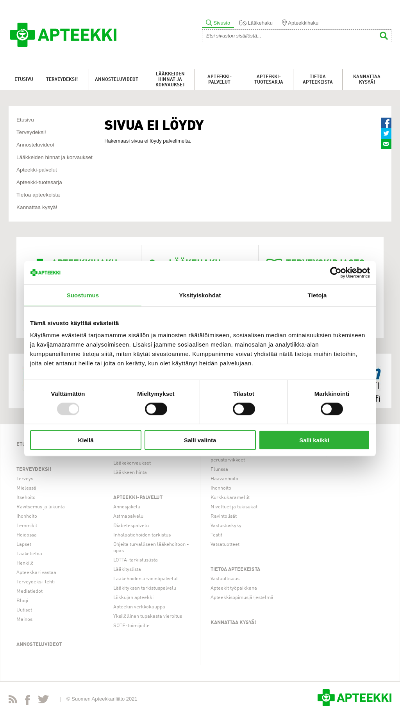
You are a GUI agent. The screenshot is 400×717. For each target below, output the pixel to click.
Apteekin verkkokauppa (139, 607)
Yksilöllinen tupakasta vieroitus (147, 616)
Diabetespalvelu (131, 525)
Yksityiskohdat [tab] (200, 294)
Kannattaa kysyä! (366, 80)
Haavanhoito (224, 478)
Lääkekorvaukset (132, 463)
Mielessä (26, 488)
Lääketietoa (29, 553)
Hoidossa (26, 535)
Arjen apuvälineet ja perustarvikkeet (232, 457)
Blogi (22, 600)
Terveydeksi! (62, 79)
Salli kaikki (314, 440)
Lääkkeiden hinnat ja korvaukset (170, 80)
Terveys (24, 478)
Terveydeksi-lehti (35, 582)
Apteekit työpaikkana (234, 588)
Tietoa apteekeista (318, 80)
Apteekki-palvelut (219, 80)
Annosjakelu (126, 507)
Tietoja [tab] (317, 294)
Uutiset (24, 610)
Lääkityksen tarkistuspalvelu (144, 588)
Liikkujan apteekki (133, 597)
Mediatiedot (29, 591)
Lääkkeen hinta (130, 472)
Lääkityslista (127, 569)
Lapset (23, 544)
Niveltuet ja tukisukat (234, 507)
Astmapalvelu (128, 516)
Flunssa (219, 469)
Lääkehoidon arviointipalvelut (145, 578)
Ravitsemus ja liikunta (40, 507)
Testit (216, 535)
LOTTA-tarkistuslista (135, 560)
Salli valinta (200, 440)
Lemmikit (26, 525)
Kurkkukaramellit (230, 497)
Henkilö (25, 563)
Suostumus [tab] (83, 294)
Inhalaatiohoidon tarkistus (142, 535)
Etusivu (23, 79)
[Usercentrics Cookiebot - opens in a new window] (336, 272)
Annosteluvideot (116, 79)
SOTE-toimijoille (131, 625)
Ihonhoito (26, 516)
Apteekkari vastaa (36, 572)
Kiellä (85, 440)
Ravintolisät (224, 516)
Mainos (24, 619)
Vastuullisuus (225, 578)
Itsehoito (26, 497)
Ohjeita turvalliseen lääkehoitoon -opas (151, 547)
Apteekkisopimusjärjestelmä (242, 597)
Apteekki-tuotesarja (268, 80)
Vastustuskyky (226, 525)
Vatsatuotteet (225, 544)
